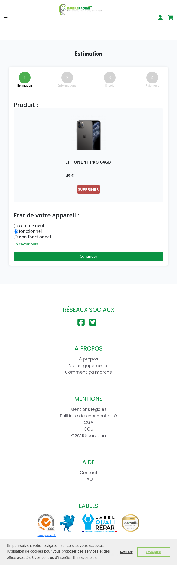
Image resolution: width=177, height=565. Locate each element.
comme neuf (31, 225)
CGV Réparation (88, 436)
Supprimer (88, 189)
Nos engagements (89, 365)
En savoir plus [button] (85, 558)
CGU (88, 429)
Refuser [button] (126, 552)
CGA (88, 422)
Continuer (88, 256)
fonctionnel (30, 231)
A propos (88, 359)
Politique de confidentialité (88, 416)
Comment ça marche (88, 372)
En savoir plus (26, 244)
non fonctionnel (35, 237)
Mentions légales (89, 409)
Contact (89, 472)
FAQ (88, 479)
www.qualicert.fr (47, 535)
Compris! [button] (153, 552)
